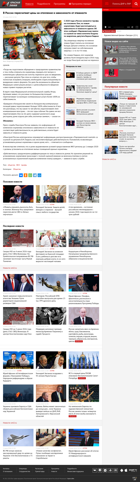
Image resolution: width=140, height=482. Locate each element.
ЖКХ (18, 165)
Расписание (39, 469)
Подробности (43, 4)
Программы (59, 4)
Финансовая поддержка (75, 471)
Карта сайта (70, 478)
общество (11, 165)
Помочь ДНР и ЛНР (121, 4)
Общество (17, 169)
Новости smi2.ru (10, 268)
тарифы (23, 165)
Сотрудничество (24, 471)
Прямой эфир (39, 471)
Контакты (6, 469)
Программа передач (80, 4)
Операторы (23, 469)
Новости (29, 4)
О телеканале (7, 471)
